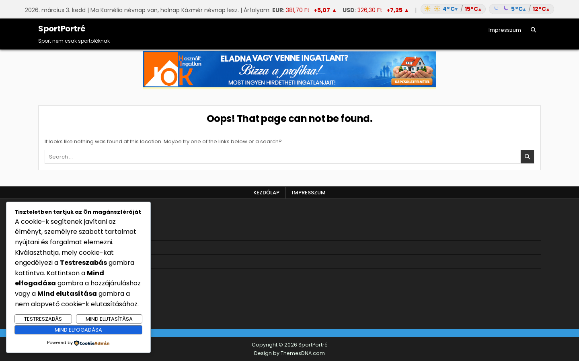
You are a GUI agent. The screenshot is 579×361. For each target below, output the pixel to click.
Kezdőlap (266, 192)
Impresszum (505, 30)
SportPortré (62, 28)
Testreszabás (43, 319)
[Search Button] (533, 30)
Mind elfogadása (78, 330)
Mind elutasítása (109, 319)
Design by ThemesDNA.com (289, 353)
